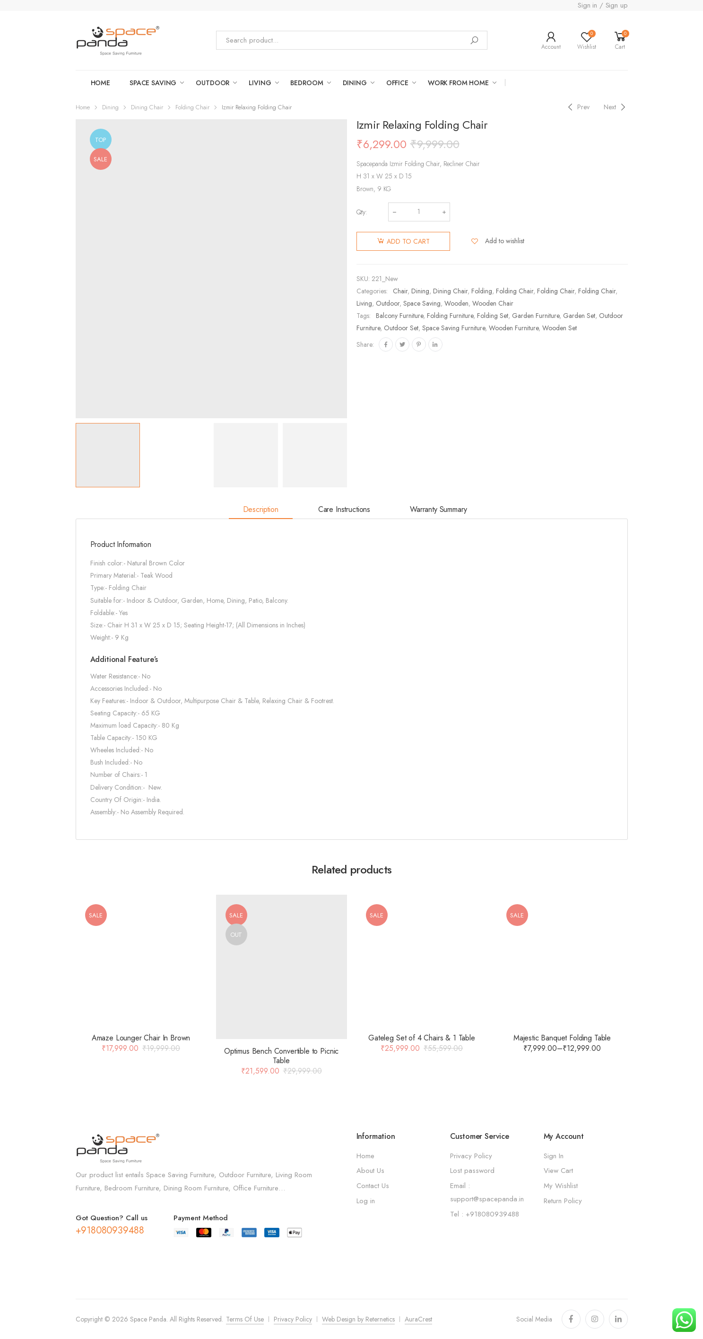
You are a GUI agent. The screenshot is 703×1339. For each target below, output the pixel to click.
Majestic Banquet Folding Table (562, 1037)
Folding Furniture (450, 315)
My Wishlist (561, 1185)
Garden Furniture (535, 315)
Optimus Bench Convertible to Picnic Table (281, 1056)
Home (100, 83)
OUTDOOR (212, 83)
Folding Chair (192, 107)
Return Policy (563, 1201)
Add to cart (408, 241)
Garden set (579, 315)
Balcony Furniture (399, 315)
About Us (370, 1170)
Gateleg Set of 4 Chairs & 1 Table (421, 1037)
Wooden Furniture (513, 328)
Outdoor (387, 303)
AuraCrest (418, 1319)
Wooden (456, 303)
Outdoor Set (401, 328)
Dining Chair (147, 107)
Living (364, 303)
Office (397, 83)
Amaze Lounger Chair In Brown (141, 1037)
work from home (458, 83)
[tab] (261, 510)
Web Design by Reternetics (358, 1319)
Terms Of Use (245, 1319)
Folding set (492, 315)
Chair (400, 291)
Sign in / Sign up (602, 5)
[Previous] (577, 107)
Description (260, 509)
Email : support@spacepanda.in (487, 1192)
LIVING (260, 83)
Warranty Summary (438, 509)
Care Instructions (344, 509)
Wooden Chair (492, 303)
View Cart (558, 1170)
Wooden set (559, 328)
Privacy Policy (471, 1156)
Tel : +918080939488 (484, 1214)
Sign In (554, 1156)
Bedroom (306, 83)
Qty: (361, 212)
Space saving (153, 83)
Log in (365, 1201)
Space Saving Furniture (453, 328)
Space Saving (422, 303)
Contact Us (372, 1185)
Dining (355, 83)
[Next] (616, 107)
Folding (481, 291)
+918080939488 (110, 1230)
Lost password (472, 1170)
